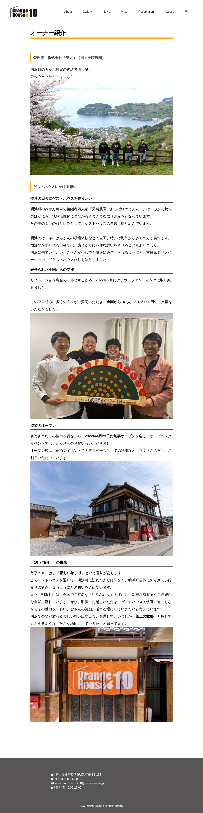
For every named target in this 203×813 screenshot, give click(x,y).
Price (124, 11)
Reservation (146, 11)
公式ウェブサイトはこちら (52, 77)
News (106, 11)
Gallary (87, 11)
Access (169, 11)
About (68, 11)
